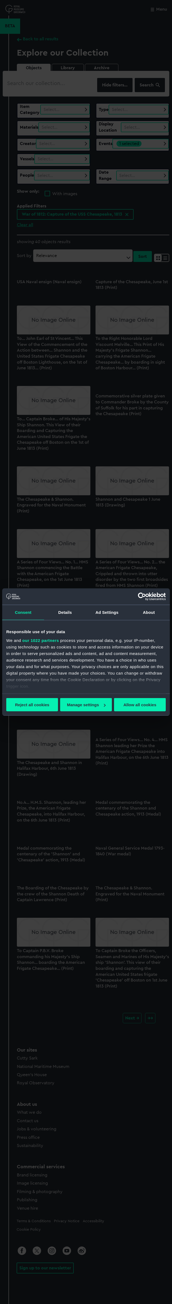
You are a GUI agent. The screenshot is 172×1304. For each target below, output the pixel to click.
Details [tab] (65, 612)
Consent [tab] (23, 612)
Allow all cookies (139, 704)
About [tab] (149, 612)
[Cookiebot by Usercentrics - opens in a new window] (142, 597)
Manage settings (86, 704)
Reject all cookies (32, 704)
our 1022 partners (40, 640)
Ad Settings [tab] (107, 612)
